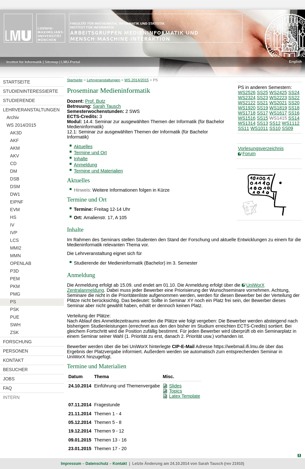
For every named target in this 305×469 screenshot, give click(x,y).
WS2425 (278, 92)
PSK (14, 309)
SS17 (262, 112)
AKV (14, 155)
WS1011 (259, 128)
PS (13, 301)
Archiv (12, 117)
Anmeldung (85, 164)
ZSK (14, 332)
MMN (15, 255)
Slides (175, 385)
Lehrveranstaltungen (31, 109)
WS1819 (278, 107)
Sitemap (51, 62)
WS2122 (246, 102)
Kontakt (13, 360)
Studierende (19, 100)
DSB (14, 178)
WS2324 (246, 97)
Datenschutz (97, 463)
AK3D (16, 132)
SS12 (274, 123)
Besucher (15, 369)
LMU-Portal (70, 62)
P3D (14, 271)
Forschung (17, 341)
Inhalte (81, 158)
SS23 (262, 97)
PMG (15, 294)
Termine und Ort (90, 152)
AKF (14, 140)
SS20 (294, 102)
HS (13, 217)
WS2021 (278, 102)
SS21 (262, 102)
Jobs (9, 378)
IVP (14, 232)
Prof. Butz (95, 101)
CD (13, 163)
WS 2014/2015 (21, 125)
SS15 (262, 118)
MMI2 (15, 247)
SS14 (294, 118)
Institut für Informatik (24, 62)
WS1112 (291, 123)
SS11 (243, 128)
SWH (15, 324)
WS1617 (278, 112)
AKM (15, 148)
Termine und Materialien (98, 170)
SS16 (294, 112)
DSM (15, 186)
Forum (249, 153)
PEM (15, 278)
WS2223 (278, 97)
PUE (14, 317)
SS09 (287, 128)
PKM (15, 286)
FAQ (7, 388)
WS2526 (246, 92)
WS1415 (278, 118)
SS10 (274, 128)
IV (12, 224)
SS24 (294, 92)
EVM (15, 209)
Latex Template (184, 396)
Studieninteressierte (30, 91)
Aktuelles (83, 146)
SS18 (294, 107)
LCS (14, 240)
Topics (175, 390)
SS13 (262, 123)
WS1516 (246, 118)
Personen (15, 351)
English (295, 61)
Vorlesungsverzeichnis (261, 148)
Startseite (16, 81)
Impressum (71, 463)
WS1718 (246, 112)
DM (13, 171)
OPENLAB (20, 263)
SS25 (262, 92)
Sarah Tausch (107, 106)
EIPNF (16, 201)
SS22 (294, 97)
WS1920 (246, 107)
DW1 (15, 194)
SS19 (262, 107)
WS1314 (246, 123)
